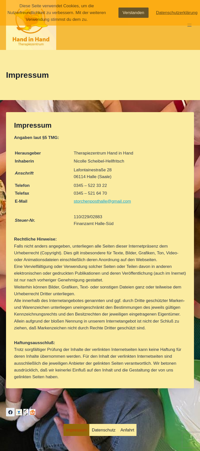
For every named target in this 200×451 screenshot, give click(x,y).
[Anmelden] (32, 412)
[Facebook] (10, 412)
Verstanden (133, 12)
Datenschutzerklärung (176, 12)
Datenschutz (104, 430)
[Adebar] (25, 412)
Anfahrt (127, 430)
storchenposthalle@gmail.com (102, 201)
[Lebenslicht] (19, 412)
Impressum (76, 430)
